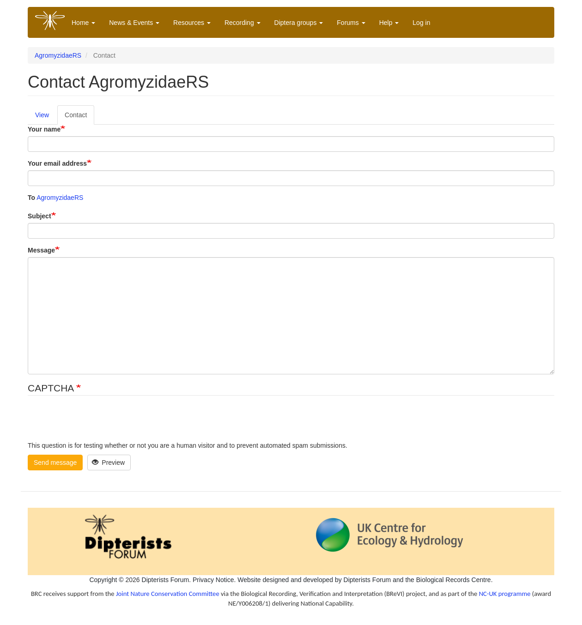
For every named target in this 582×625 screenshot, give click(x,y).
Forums (351, 22)
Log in (421, 22)
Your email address (57, 163)
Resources (192, 22)
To (31, 197)
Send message (55, 462)
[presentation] (98, 423)
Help (389, 22)
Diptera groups (298, 22)
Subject (39, 216)
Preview (108, 462)
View (42, 115)
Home (83, 22)
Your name (44, 129)
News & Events (134, 22)
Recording (242, 22)
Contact (76, 115)
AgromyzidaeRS (58, 55)
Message (41, 250)
